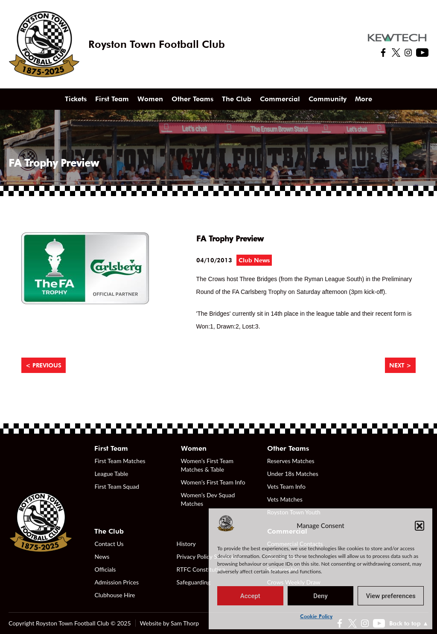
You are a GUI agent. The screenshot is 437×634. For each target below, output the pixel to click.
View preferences (391, 596)
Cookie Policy (316, 616)
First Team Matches (119, 460)
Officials (105, 569)
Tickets (76, 99)
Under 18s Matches (292, 473)
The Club (236, 99)
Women (150, 99)
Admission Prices (116, 582)
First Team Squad (116, 486)
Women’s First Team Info (213, 482)
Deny (320, 596)
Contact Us (108, 543)
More (363, 99)
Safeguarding (194, 582)
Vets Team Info (286, 486)
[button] (419, 525)
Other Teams (192, 99)
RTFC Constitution (201, 569)
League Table (111, 473)
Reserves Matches (291, 460)
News (101, 556)
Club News (254, 260)
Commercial (280, 99)
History (186, 543)
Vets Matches (285, 499)
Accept (250, 596)
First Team (112, 99)
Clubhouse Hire (114, 595)
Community (328, 99)
